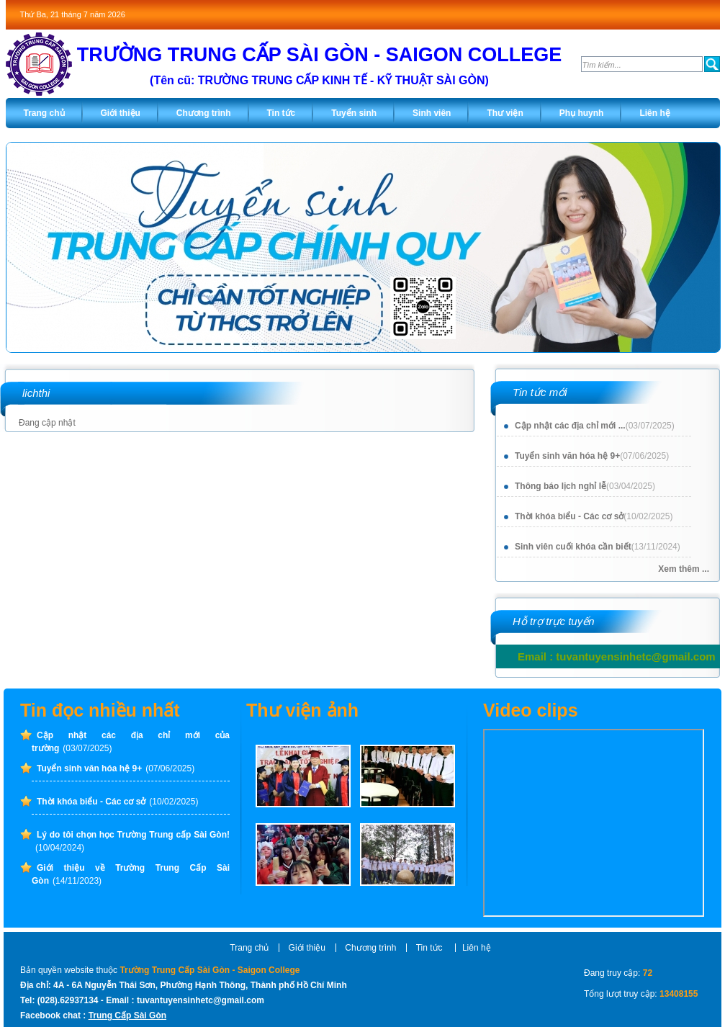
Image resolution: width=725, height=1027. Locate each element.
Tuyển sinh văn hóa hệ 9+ (592, 456)
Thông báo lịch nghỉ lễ (585, 486)
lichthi (36, 393)
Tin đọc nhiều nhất (100, 710)
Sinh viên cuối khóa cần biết (597, 547)
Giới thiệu (307, 948)
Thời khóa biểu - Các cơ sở (593, 516)
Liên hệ (476, 948)
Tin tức (430, 948)
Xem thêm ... (683, 569)
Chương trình (370, 948)
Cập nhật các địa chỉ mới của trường (131, 741)
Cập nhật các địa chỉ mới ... (595, 426)
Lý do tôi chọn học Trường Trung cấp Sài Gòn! (132, 841)
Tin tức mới (540, 392)
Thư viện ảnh (302, 710)
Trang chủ (249, 948)
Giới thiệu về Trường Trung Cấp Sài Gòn (131, 874)
